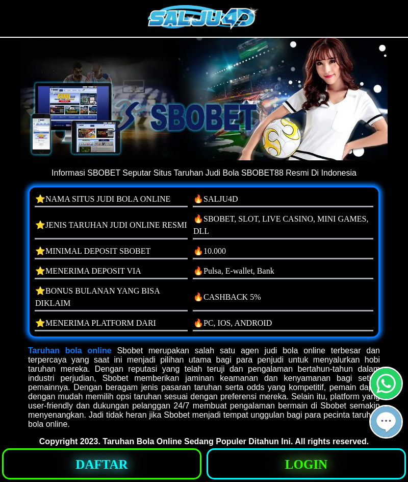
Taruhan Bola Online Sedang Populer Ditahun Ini (197, 441)
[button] (386, 421)
